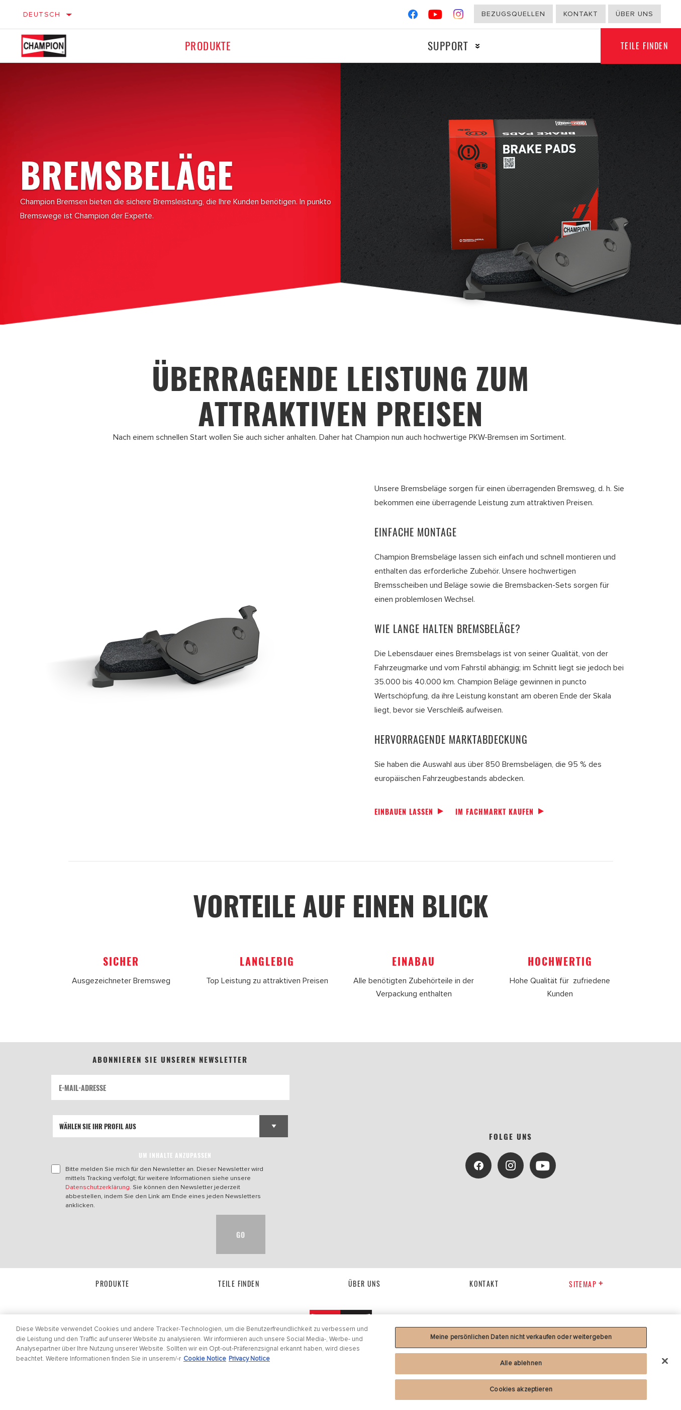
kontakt (484, 1283)
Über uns (634, 14)
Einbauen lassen (403, 811)
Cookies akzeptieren (521, 1393)
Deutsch (42, 14)
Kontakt (580, 14)
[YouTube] (435, 16)
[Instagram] (458, 16)
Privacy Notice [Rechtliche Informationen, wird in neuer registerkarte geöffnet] (249, 1363)
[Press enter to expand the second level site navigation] (477, 46)
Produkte (208, 45)
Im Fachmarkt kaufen (494, 811)
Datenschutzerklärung (97, 1187)
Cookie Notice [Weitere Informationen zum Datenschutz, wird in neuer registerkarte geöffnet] (204, 1363)
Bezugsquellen (513, 14)
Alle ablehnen (521, 1367)
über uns (364, 1283)
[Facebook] (413, 16)
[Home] (53, 45)
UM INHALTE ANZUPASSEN (175, 1155)
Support (448, 45)
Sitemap (586, 1284)
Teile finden (238, 1283)
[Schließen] (665, 1365)
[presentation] (127, 1234)
